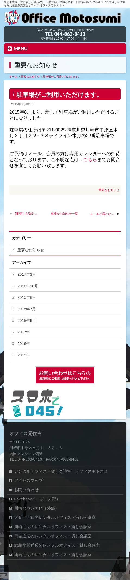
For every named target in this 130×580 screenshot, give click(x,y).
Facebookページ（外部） (37, 499)
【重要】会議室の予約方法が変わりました (26, 213)
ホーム (13, 76)
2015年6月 (26, 320)
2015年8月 (26, 297)
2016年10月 (27, 286)
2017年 (23, 332)
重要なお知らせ (30, 76)
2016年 (23, 343)
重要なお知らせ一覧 (64, 213)
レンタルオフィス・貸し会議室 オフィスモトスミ (61, 471)
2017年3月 (26, 274)
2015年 (23, 355)
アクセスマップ (28, 480)
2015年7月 (26, 309)
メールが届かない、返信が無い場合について (103, 213)
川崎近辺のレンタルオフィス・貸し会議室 (53, 527)
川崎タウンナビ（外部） (36, 508)
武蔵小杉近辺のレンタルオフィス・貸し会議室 (57, 545)
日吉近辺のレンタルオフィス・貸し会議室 (53, 536)
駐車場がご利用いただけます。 (62, 76)
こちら (90, 159)
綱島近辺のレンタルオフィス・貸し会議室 (53, 555)
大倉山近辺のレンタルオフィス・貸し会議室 (55, 517)
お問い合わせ (26, 490)
